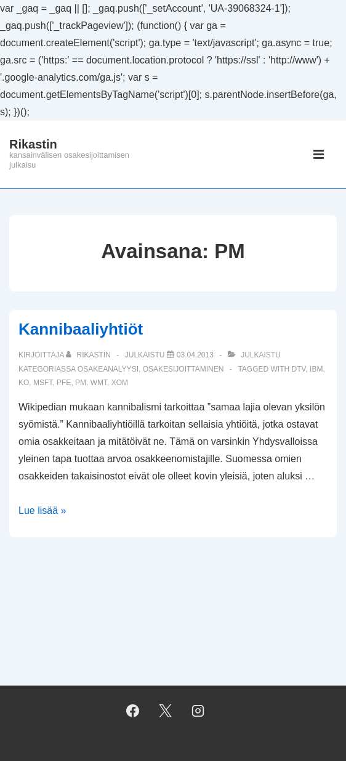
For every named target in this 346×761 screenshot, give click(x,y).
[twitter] (165, 711)
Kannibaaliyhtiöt (80, 329)
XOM (119, 382)
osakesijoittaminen (183, 369)
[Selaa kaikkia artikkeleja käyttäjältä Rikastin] (89, 355)
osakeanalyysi (108, 369)
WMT (99, 382)
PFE (64, 382)
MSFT (42, 382)
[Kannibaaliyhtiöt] (195, 355)
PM (80, 382)
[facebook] (133, 711)
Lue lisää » (42, 510)
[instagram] (197, 711)
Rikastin (33, 144)
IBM (316, 369)
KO (23, 382)
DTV (299, 369)
